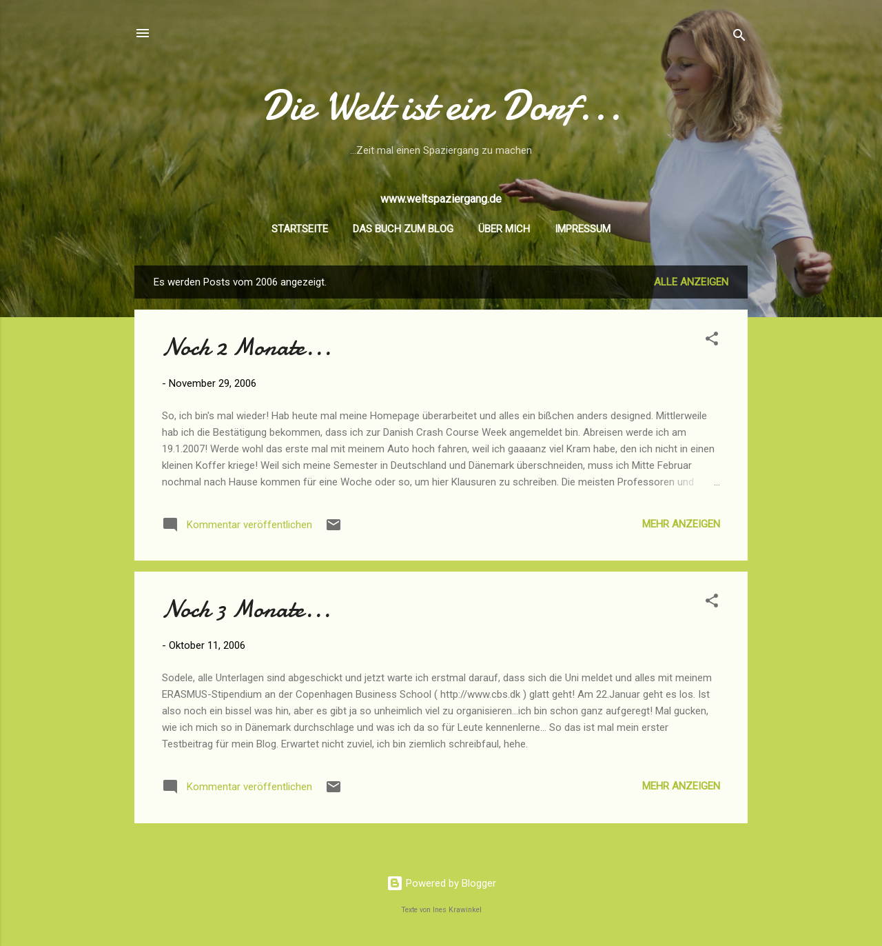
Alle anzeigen (691, 282)
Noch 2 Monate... (246, 347)
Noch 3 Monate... (246, 609)
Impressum (583, 229)
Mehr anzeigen (681, 524)
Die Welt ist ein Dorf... (441, 105)
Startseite (299, 229)
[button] (712, 341)
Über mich (504, 229)
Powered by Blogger (441, 883)
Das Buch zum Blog (403, 229)
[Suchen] (739, 38)
